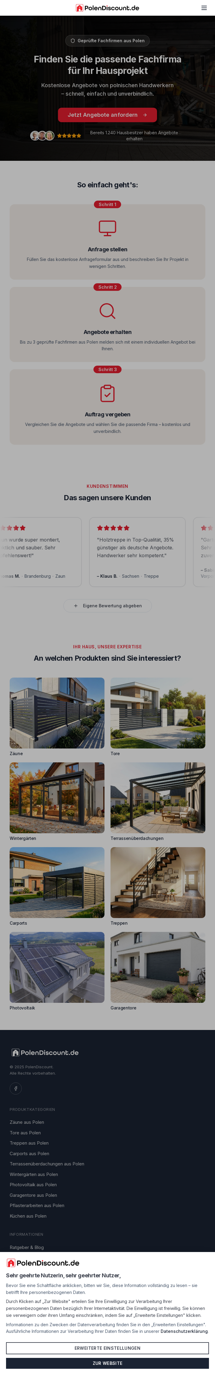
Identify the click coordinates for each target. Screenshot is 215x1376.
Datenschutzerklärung (184, 1331)
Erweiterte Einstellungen (107, 1348)
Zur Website (108, 1363)
